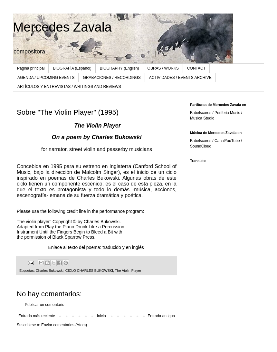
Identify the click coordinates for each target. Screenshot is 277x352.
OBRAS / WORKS (163, 68)
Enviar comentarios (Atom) (64, 325)
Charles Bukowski (49, 270)
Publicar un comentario (44, 304)
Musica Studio (202, 118)
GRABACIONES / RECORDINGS (111, 77)
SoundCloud (200, 146)
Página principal (30, 68)
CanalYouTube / (228, 140)
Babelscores (200, 112)
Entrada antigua (161, 316)
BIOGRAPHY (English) (119, 68)
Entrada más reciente (36, 316)
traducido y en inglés (123, 247)
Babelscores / (202, 140)
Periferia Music (227, 112)
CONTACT (196, 68)
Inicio (101, 316)
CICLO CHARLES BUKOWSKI (89, 270)
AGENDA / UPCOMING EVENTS (45, 77)
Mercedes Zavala (62, 27)
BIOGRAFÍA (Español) (72, 68)
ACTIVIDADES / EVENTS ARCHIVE (180, 77)
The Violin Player (128, 270)
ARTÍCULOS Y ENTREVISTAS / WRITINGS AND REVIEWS (69, 86)
